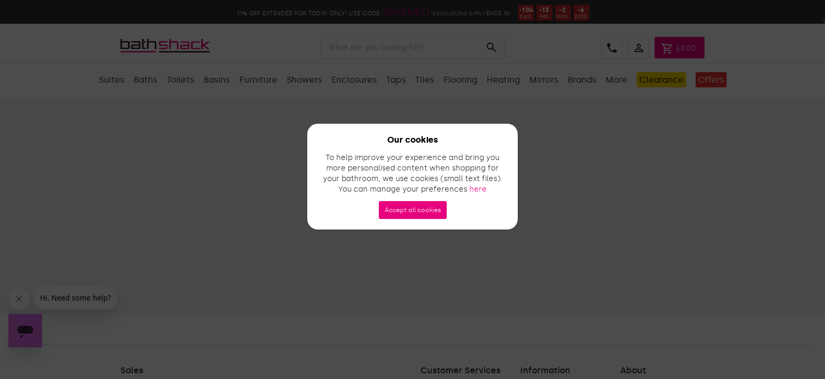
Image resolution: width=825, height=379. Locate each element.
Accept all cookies (413, 210)
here (478, 189)
